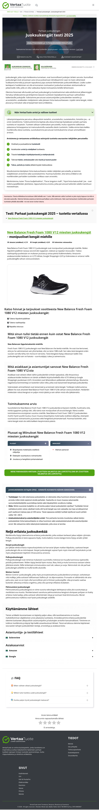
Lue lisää (79, 49)
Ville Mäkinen (46, 66)
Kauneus (22, 785)
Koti (21, 12)
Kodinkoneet (23, 774)
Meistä (70, 744)
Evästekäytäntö (73, 753)
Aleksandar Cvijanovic (21, 66)
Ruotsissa (58, 805)
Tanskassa (45, 805)
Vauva (21, 788)
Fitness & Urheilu (29, 12)
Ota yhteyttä (72, 747)
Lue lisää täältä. (71, 16)
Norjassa (51, 805)
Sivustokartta (73, 756)
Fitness (21, 791)
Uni (20, 777)
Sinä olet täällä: (13, 12)
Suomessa (65, 805)
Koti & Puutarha (24, 779)
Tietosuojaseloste (74, 750)
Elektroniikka (23, 782)
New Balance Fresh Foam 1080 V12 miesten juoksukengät (30, 218)
